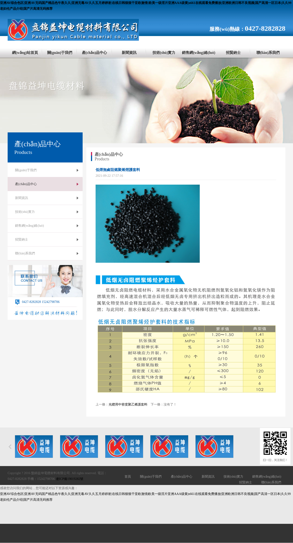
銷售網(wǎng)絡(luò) (198, 53)
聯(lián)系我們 (268, 53)
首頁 (128, 476)
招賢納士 (233, 53)
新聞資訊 (129, 53)
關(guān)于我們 (59, 53)
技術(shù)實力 (164, 53)
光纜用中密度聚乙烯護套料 (128, 404)
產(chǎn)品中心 (94, 53)
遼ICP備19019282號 (70, 479)
